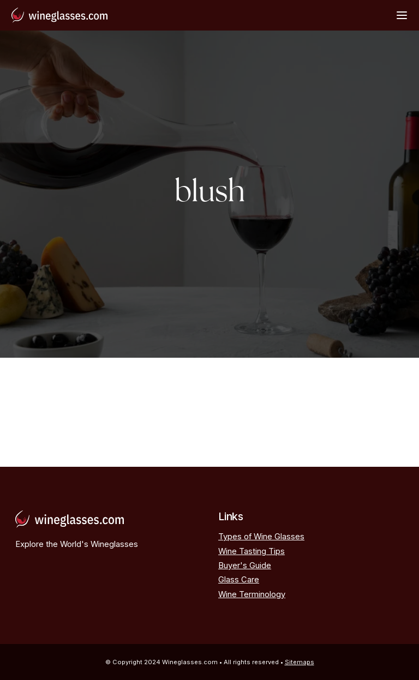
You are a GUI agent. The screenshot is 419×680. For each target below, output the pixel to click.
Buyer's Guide (244, 565)
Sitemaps (299, 662)
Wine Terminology (251, 594)
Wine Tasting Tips (251, 551)
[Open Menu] (402, 15)
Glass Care (238, 580)
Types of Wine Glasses (261, 536)
